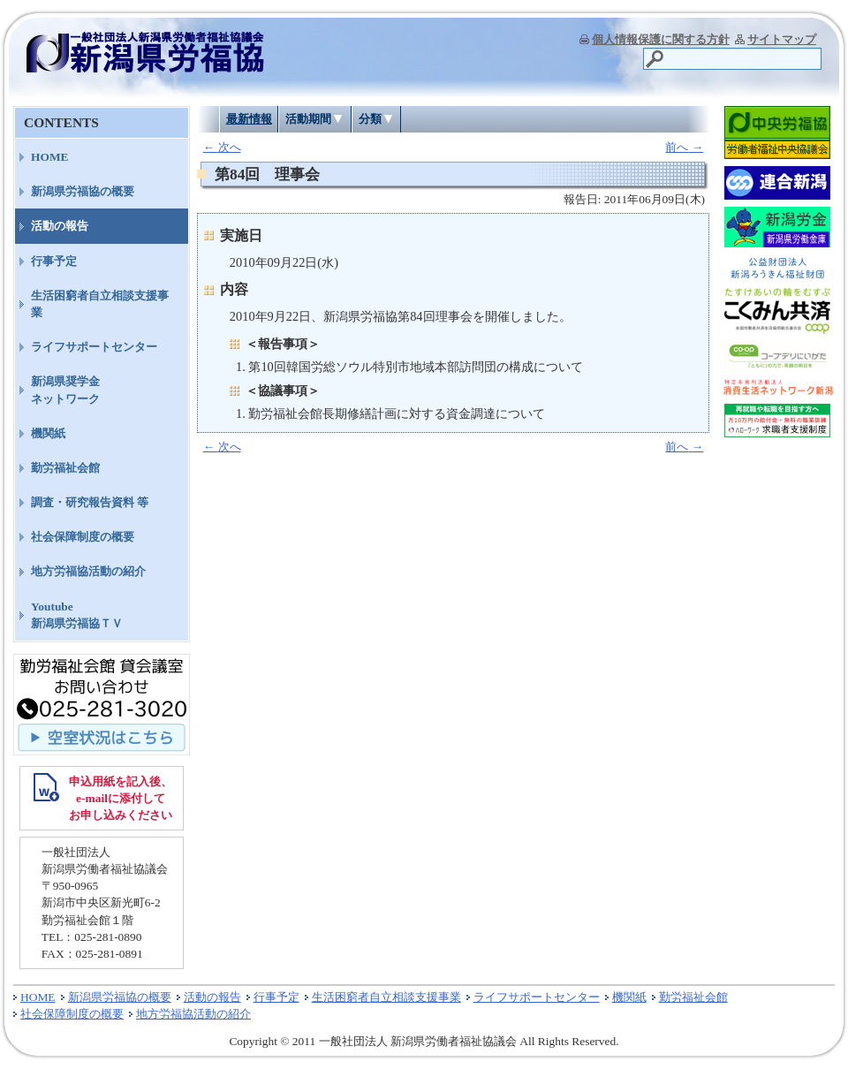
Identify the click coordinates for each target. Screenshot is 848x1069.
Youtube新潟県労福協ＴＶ (77, 615)
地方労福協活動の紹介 (88, 571)
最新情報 (249, 118)
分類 (370, 118)
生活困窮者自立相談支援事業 (100, 304)
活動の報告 (59, 225)
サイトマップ (781, 39)
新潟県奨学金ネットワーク (65, 390)
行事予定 (54, 261)
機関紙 (48, 433)
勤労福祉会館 (65, 467)
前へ (684, 147)
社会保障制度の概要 (82, 536)
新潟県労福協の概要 (82, 191)
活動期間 (308, 118)
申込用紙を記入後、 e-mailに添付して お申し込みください (120, 798)
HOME (50, 156)
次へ (222, 147)
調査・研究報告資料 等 (89, 502)
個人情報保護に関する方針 (661, 39)
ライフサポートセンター (94, 346)
